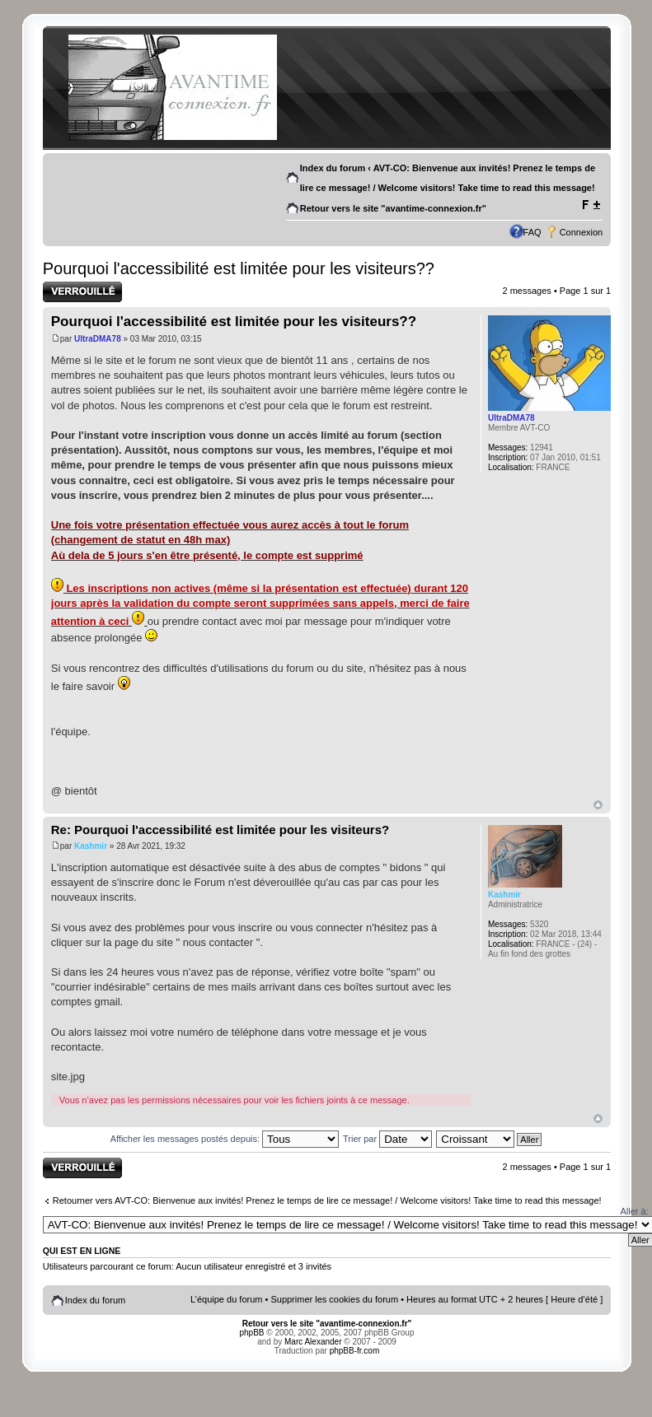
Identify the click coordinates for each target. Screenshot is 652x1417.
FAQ (532, 232)
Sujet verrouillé (82, 292)
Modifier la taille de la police (591, 205)
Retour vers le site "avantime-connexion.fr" (393, 208)
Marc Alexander (312, 1341)
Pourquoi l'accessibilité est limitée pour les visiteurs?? (238, 268)
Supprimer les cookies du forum (334, 1299)
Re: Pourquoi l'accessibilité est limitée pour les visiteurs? (220, 830)
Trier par (387, 1139)
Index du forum (332, 168)
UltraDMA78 (97, 338)
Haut (598, 804)
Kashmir (90, 846)
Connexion (581, 232)
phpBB (252, 1332)
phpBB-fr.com (355, 1350)
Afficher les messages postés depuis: (224, 1139)
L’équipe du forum (226, 1299)
